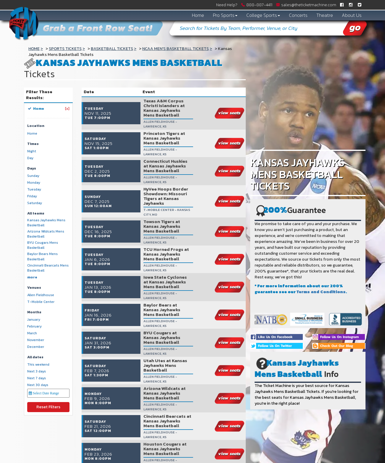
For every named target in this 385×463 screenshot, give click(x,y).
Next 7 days (36, 378)
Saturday (34, 203)
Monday (33, 182)
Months (34, 312)
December (35, 346)
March (32, 333)
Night (31, 151)
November (35, 340)
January (33, 319)
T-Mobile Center (40, 301)
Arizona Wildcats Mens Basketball (45, 234)
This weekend (38, 364)
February (34, 326)
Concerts (298, 15)
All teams (35, 213)
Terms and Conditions (321, 292)
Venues (34, 287)
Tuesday (34, 189)
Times (33, 143)
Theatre (324, 15)
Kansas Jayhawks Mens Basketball (46, 223)
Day (30, 158)
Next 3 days (36, 371)
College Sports (263, 15)
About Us (352, 15)
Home (198, 15)
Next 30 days (37, 385)
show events (216, 418)
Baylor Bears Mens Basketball (42, 256)
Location (35, 125)
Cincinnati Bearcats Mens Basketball (48, 268)
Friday (32, 196)
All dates (35, 357)
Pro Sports (225, 15)
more (32, 277)
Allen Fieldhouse (40, 295)
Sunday (33, 175)
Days (31, 168)
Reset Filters (48, 407)
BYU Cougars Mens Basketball (42, 245)
